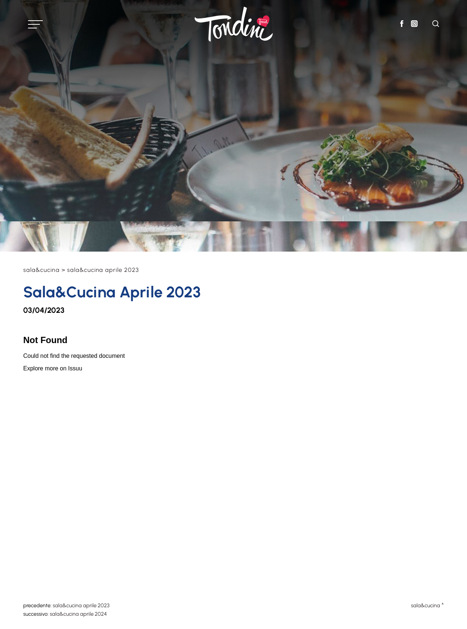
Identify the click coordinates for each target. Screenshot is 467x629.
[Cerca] (435, 24)
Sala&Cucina (41, 269)
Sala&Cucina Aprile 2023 (81, 605)
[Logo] (234, 24)
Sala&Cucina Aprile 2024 (78, 614)
